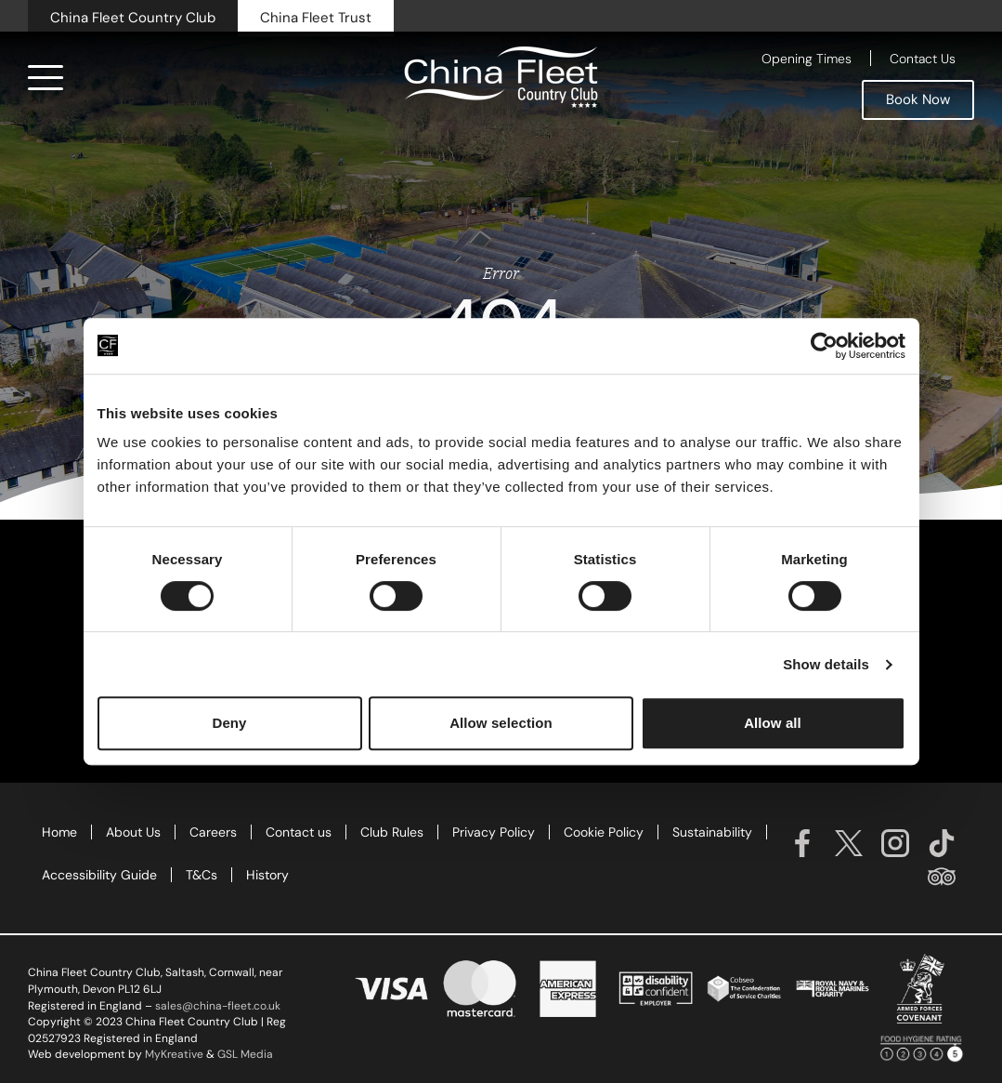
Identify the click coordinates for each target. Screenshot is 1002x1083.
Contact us (299, 832)
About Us (133, 832)
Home (59, 832)
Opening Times (806, 58)
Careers (213, 832)
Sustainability (712, 832)
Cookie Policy (604, 832)
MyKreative (174, 1054)
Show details (826, 664)
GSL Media (245, 1054)
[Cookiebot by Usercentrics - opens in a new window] (824, 346)
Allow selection (501, 723)
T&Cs (201, 874)
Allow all (772, 723)
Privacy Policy (493, 832)
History (267, 874)
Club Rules (391, 832)
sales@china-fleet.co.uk (217, 1005)
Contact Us (923, 58)
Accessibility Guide (99, 874)
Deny (229, 723)
